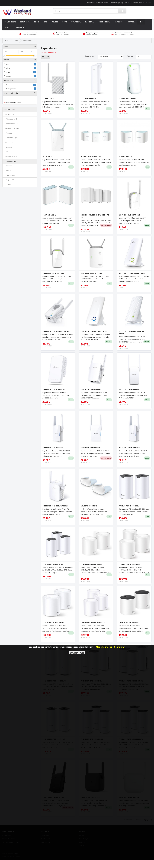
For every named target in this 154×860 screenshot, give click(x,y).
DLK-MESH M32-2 (48, 215)
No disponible (11, 89)
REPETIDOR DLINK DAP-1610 (53, 273)
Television (19, 27)
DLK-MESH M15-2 (125, 157)
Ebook (37, 22)
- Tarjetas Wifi (9, 180)
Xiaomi (8, 76)
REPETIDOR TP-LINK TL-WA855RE (54, 506)
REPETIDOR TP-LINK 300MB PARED (132, 273)
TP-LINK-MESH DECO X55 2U (129, 623)
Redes (141, 22)
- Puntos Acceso (10, 156)
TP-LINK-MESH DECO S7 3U (52, 564)
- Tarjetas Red (9, 175)
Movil (64, 22)
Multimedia (76, 22)
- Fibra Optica (9, 142)
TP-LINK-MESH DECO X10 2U (91, 564)
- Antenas (8, 133)
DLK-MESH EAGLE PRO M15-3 (91, 157)
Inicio (7, 40)
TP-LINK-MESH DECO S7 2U (129, 506)
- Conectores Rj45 (11, 138)
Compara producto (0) (48, 52)
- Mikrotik (8, 147)
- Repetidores (10, 161)
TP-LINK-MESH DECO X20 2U (53, 623)
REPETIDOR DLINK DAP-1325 (129, 215)
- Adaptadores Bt (10, 119)
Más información (104, 647)
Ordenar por (89, 56)
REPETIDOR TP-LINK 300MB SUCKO (94, 331)
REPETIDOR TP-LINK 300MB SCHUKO (56, 331)
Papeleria (89, 22)
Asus (7, 64)
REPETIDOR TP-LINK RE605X (91, 448)
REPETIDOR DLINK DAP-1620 (91, 273)
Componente (10, 22)
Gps (45, 22)
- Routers (8, 166)
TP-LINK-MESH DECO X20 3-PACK (93, 623)
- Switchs (7, 170)
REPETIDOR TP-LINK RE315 (129, 389)
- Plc (6, 152)
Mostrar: (130, 56)
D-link (8, 68)
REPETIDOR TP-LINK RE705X (129, 448)
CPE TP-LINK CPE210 (88, 98)
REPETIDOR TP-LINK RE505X (52, 448)
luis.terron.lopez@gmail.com (119, 3)
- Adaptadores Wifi (11, 128)
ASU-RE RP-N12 (48, 98)
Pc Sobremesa (104, 22)
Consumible (25, 22)
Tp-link (8, 72)
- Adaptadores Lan (11, 124)
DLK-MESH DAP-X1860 (127, 98)
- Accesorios (9, 114)
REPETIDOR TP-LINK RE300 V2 (53, 389)
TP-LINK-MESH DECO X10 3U (129, 564)
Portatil (130, 22)
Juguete (54, 22)
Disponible (9, 85)
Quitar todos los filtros (12, 103)
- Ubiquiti (7, 184)
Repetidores (27, 40)
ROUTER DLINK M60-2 (89, 506)
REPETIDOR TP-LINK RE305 (90, 389)
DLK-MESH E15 (47, 157)
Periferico (118, 22)
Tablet (7, 27)
